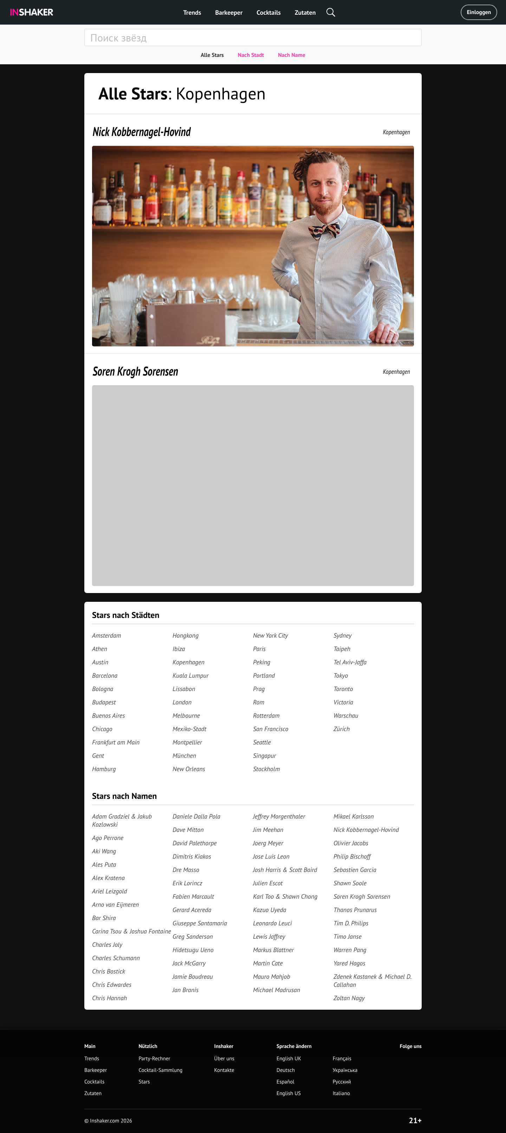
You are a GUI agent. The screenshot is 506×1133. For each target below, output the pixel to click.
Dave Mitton (188, 830)
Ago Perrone (107, 838)
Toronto (343, 689)
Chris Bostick (108, 971)
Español (285, 1082)
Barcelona (104, 675)
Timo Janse (347, 936)
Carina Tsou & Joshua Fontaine (131, 931)
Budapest (104, 702)
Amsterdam (106, 635)
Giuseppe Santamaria (200, 923)
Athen (99, 649)
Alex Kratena (108, 878)
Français (342, 1058)
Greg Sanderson (193, 936)
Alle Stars (212, 55)
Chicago (102, 729)
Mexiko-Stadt (189, 729)
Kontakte (224, 1070)
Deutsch (286, 1070)
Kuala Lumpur (190, 675)
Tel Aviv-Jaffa (349, 662)
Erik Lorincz (187, 883)
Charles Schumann (116, 958)
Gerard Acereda (192, 910)
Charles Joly (107, 944)
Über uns (224, 1058)
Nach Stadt (251, 55)
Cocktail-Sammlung (160, 1070)
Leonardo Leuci (272, 923)
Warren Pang (349, 950)
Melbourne (186, 715)
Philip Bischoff (351, 856)
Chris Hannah (109, 998)
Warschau (345, 715)
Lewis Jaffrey (269, 936)
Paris (259, 649)
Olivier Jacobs (350, 843)
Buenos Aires (108, 715)
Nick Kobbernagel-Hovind (142, 131)
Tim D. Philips (350, 923)
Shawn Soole (349, 883)
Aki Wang (104, 851)
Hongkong (186, 635)
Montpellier (187, 742)
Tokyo (340, 675)
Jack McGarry (189, 963)
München (184, 755)
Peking (261, 662)
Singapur (264, 755)
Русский (342, 1082)
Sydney (342, 635)
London (182, 702)
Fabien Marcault (193, 896)
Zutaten (305, 12)
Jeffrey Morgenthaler (279, 816)
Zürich (341, 729)
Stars (144, 1082)
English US (289, 1093)
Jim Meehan (268, 830)
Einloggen (479, 12)
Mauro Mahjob (271, 976)
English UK (289, 1058)
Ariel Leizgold (109, 891)
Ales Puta (104, 864)
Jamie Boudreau (193, 976)
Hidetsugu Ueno (193, 950)
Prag (259, 689)
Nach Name (291, 55)
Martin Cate (268, 963)
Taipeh (341, 649)
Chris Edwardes (111, 985)
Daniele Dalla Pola (196, 816)
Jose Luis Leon (271, 856)
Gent (98, 755)
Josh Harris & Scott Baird (285, 870)
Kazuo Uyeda (269, 910)
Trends (192, 12)
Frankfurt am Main (116, 742)
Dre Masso (186, 870)
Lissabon (184, 689)
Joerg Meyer (268, 843)
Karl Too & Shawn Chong (285, 896)
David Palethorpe (195, 843)
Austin (100, 662)
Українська (345, 1070)
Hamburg (104, 769)
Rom (258, 702)
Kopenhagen (396, 132)
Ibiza (179, 649)
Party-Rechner (154, 1058)
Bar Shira (104, 918)
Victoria (343, 702)
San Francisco (270, 729)
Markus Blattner (273, 950)
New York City (270, 635)
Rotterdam (266, 715)
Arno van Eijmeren (115, 904)
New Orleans (189, 769)
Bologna (102, 689)
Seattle (262, 742)
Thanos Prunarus (355, 910)
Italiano (341, 1093)
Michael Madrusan (276, 990)
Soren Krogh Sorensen (135, 371)
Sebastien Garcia (354, 870)
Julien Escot (268, 883)
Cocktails (269, 12)
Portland (264, 675)
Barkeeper (228, 12)
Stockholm (266, 769)
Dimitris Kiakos (192, 856)
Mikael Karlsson (353, 816)
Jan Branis (186, 990)
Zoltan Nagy (349, 998)
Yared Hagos (349, 963)
